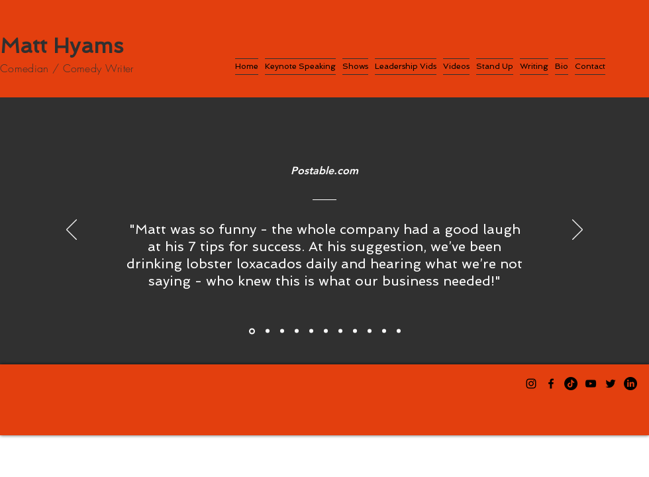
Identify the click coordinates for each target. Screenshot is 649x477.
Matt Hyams (61, 45)
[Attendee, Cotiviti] (384, 331)
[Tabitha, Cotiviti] (311, 331)
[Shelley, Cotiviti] (399, 331)
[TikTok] (570, 383)
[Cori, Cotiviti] (326, 331)
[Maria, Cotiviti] (370, 331)
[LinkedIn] (630, 383)
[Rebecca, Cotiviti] (355, 331)
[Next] (577, 230)
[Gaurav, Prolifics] (297, 331)
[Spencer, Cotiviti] (340, 331)
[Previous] (71, 230)
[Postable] (252, 331)
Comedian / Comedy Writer (67, 68)
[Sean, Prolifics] (268, 331)
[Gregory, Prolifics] (282, 331)
